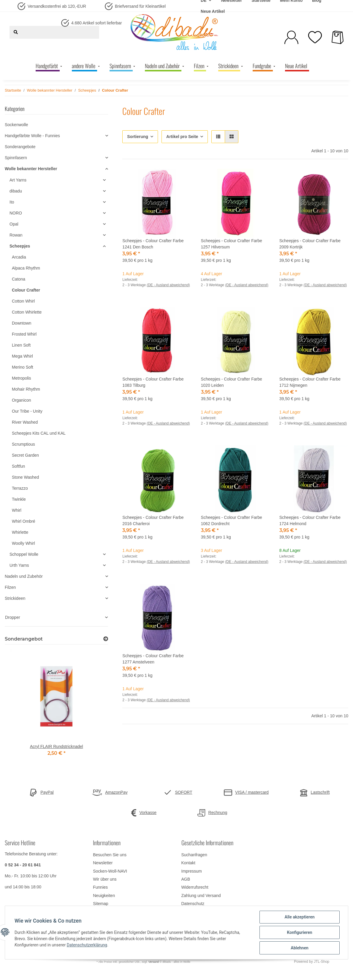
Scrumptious (23, 444)
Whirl (16, 510)
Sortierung (137, 136)
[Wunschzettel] (315, 37)
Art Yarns (18, 180)
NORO (16, 213)
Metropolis (21, 378)
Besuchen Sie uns (109, 854)
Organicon (21, 400)
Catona (18, 279)
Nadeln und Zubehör (24, 576)
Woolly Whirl (23, 543)
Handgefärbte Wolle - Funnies (32, 135)
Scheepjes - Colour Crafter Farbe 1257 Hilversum (231, 243)
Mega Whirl (22, 356)
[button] (291, 37)
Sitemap (100, 903)
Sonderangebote (20, 146)
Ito (12, 202)
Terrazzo (20, 488)
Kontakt (188, 862)
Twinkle (19, 499)
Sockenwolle (16, 124)
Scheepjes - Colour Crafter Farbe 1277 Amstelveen (152, 658)
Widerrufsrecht (194, 887)
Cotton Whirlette (27, 312)
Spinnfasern (16, 157)
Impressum (191, 871)
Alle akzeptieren (299, 917)
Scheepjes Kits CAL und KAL (39, 433)
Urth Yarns (19, 565)
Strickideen (15, 598)
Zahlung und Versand (201, 895)
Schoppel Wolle (24, 554)
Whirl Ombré (23, 521)
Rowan (16, 235)
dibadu (16, 191)
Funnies (100, 887)
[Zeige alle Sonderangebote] (105, 639)
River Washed (25, 422)
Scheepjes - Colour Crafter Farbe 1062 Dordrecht (231, 520)
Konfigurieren (299, 932)
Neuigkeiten (104, 895)
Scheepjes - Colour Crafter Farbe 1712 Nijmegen (310, 382)
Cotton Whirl (23, 301)
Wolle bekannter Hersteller (31, 168)
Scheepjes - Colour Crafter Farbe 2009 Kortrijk (310, 243)
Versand (153, 961)
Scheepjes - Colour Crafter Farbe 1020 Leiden (231, 382)
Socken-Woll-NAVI (110, 871)
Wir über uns (104, 879)
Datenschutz (193, 903)
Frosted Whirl (24, 334)
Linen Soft (21, 345)
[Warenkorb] (337, 37)
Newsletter (103, 862)
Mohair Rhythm (26, 389)
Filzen (10, 587)
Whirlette (20, 532)
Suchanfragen (194, 854)
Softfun (18, 466)
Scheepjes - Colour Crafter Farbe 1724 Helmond (310, 520)
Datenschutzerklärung (87, 945)
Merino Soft (22, 367)
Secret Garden (25, 455)
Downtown (21, 323)
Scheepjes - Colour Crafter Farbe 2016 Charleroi (152, 520)
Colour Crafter (26, 290)
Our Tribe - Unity (27, 411)
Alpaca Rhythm (26, 268)
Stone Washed (25, 477)
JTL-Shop (321, 961)
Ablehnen (299, 947)
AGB (185, 879)
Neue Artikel (213, 11)
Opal (14, 224)
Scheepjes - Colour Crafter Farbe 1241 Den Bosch (152, 243)
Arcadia (19, 257)
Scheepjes (20, 246)
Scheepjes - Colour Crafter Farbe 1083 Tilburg (152, 382)
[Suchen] (15, 32)
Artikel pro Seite (182, 136)
